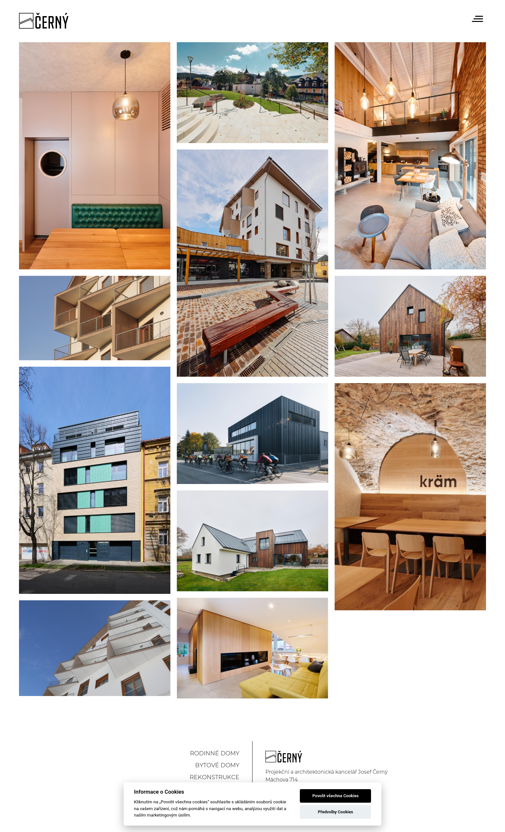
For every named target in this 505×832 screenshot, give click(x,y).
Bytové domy (217, 765)
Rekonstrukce (214, 777)
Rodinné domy (214, 753)
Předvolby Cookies (335, 811)
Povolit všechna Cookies (335, 795)
